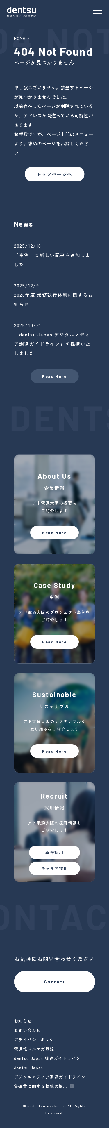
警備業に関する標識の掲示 (41, 1086)
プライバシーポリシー (36, 1039)
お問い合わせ (27, 1030)
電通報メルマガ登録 (34, 1049)
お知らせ (23, 1021)
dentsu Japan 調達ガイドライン (47, 1058)
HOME (19, 38)
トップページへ (54, 174)
